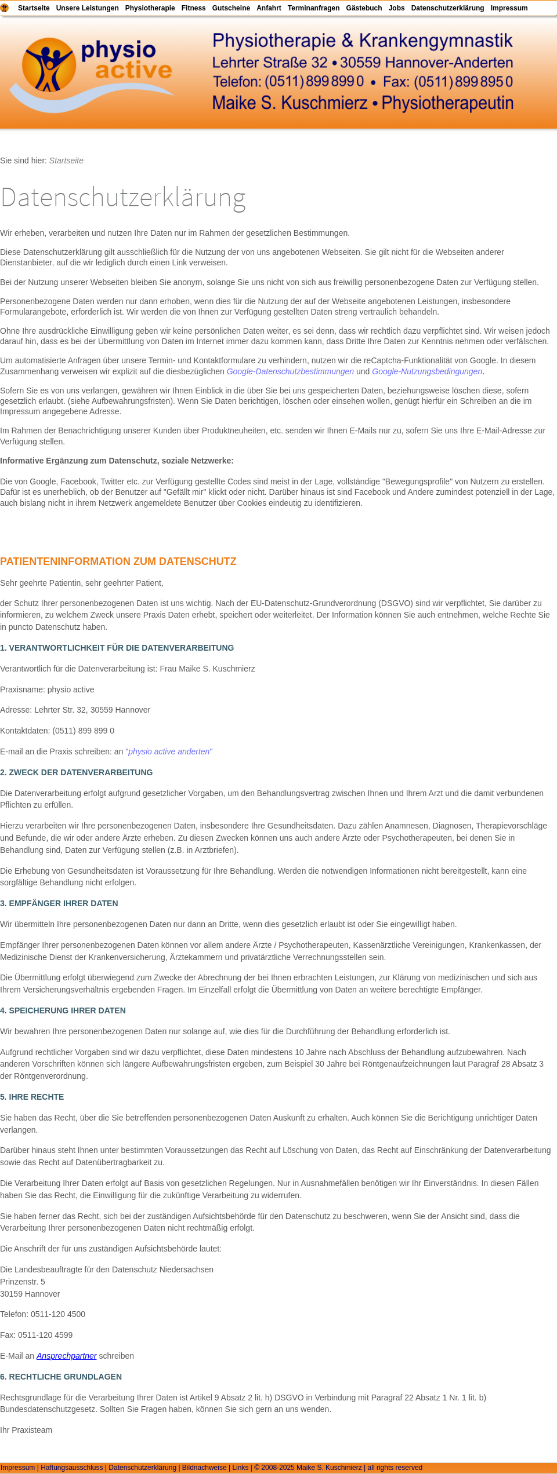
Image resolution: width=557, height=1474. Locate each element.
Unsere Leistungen (87, 8)
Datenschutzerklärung (447, 8)
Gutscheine (231, 8)
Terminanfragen (314, 8)
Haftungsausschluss (72, 1468)
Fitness (194, 8)
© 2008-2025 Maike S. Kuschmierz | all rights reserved (338, 1468)
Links (240, 1468)
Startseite (34, 8)
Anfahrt (268, 8)
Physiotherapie (150, 8)
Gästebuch (364, 8)
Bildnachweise (204, 1468)
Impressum (509, 8)
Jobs (397, 8)
